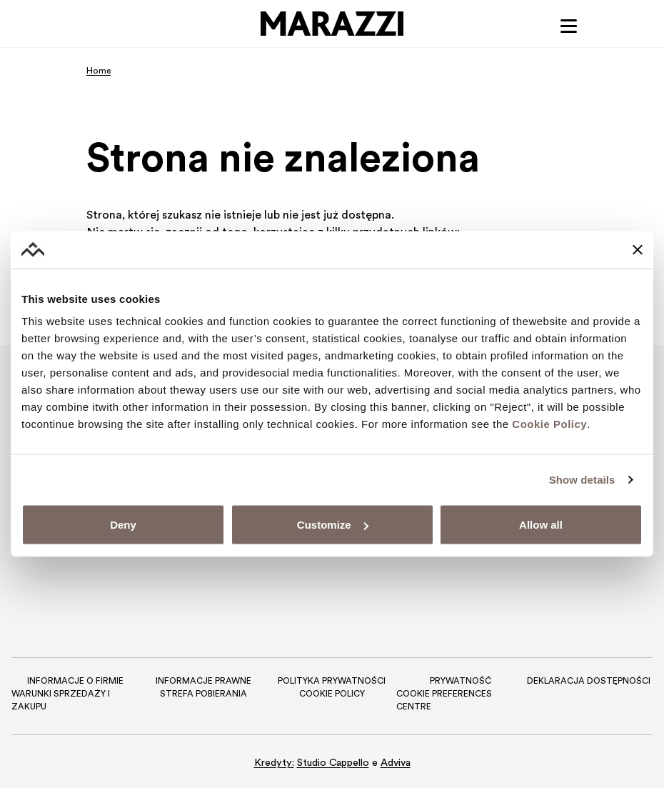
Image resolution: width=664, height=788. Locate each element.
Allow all (541, 525)
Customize (332, 525)
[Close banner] (638, 249)
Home (98, 71)
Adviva (396, 763)
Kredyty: (274, 763)
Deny (123, 525)
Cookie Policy (549, 424)
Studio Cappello (333, 763)
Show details (582, 479)
